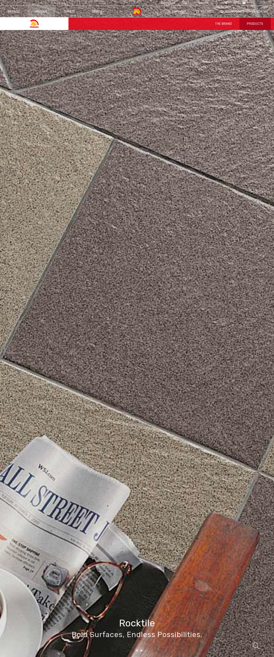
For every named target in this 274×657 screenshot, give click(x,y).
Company (177, 11)
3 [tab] (141, 651)
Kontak (260, 11)
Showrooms (232, 11)
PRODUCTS (255, 24)
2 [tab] (137, 651)
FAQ (184, 3)
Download (168, 3)
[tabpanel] (137, 328)
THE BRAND (223, 24)
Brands (14, 11)
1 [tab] (133, 651)
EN (206, 3)
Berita (97, 11)
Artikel (204, 11)
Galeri (69, 11)
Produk (42, 11)
